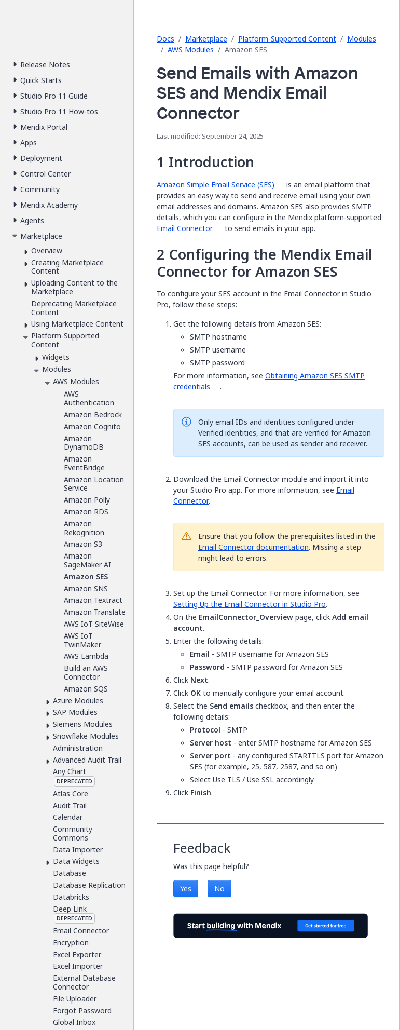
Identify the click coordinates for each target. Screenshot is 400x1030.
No (219, 888)
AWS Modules (191, 49)
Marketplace (206, 38)
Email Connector (185, 228)
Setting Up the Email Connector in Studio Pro (249, 604)
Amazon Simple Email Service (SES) (215, 184)
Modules (361, 38)
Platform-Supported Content (287, 38)
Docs (165, 38)
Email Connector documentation (253, 546)
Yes (185, 888)
